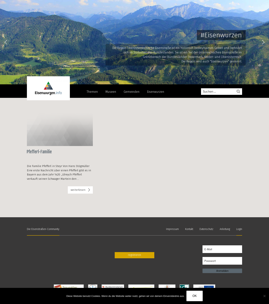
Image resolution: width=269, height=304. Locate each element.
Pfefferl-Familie (39, 151)
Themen (92, 92)
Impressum (172, 229)
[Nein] (264, 296)
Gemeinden (132, 92)
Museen (110, 92)
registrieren (134, 255)
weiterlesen (77, 191)
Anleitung (225, 229)
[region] (134, 42)
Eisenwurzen (155, 92)
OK (194, 296)
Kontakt (189, 229)
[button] (6, 42)
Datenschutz (206, 229)
